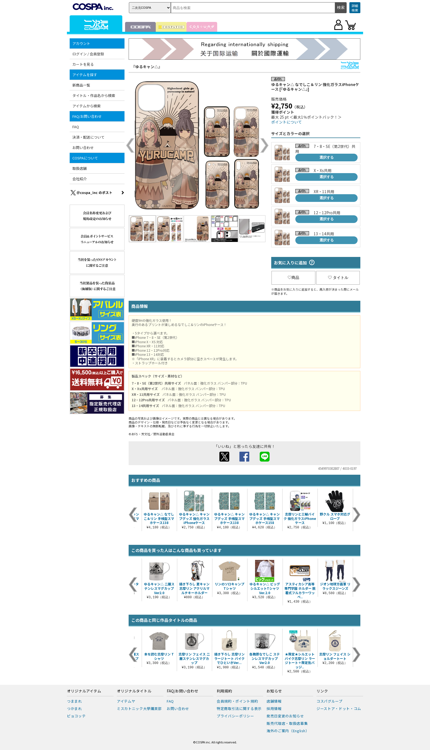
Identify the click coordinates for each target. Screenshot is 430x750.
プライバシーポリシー (235, 715)
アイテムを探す (84, 74)
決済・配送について (88, 137)
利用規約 (224, 691)
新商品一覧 (81, 85)
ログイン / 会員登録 (88, 53)
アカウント (81, 43)
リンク (322, 691)
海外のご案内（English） (288, 730)
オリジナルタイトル (134, 691)
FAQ (75, 126)
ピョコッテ (76, 715)
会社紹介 (79, 178)
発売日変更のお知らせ (285, 715)
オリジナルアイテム (84, 691)
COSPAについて (85, 158)
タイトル (338, 277)
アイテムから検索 (86, 105)
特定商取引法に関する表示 (239, 708)
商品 (293, 277)
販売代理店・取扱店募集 (287, 723)
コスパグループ (329, 701)
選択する (326, 157)
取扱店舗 (79, 168)
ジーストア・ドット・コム (338, 708)
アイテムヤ (126, 701)
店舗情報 (274, 701)
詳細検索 (355, 7)
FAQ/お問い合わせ (87, 116)
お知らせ (274, 691)
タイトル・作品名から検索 (93, 95)
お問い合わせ (83, 147)
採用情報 (274, 708)
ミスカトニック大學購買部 (139, 708)
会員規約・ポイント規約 (237, 701)
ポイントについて (286, 122)
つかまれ (74, 708)
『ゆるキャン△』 (146, 66)
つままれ (74, 701)
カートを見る (83, 64)
